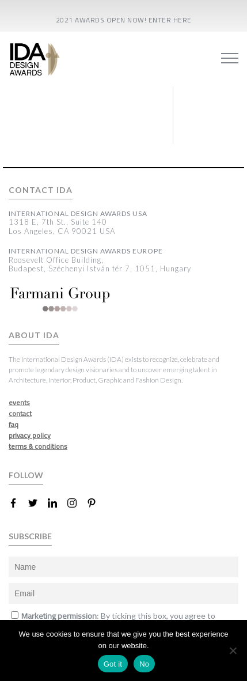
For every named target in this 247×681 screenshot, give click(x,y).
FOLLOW (26, 475)
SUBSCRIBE (30, 536)
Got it (113, 664)
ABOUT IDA (34, 335)
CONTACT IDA (41, 190)
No (144, 664)
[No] (232, 650)
